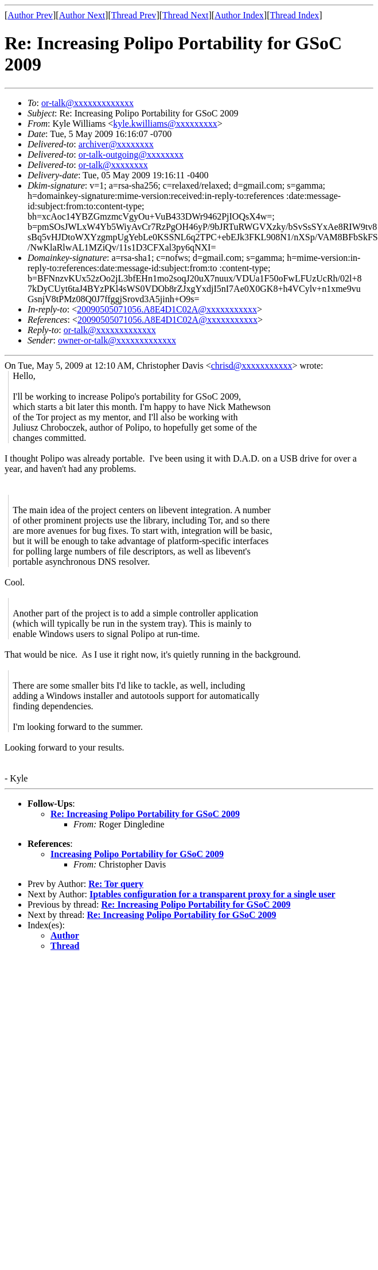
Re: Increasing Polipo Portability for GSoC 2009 (145, 814)
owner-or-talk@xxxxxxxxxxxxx (117, 340)
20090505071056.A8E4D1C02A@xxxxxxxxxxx (167, 309)
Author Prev (30, 15)
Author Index (239, 15)
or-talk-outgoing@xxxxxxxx (131, 154)
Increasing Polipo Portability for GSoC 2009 (137, 854)
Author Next (82, 15)
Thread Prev (134, 15)
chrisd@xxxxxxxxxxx (252, 365)
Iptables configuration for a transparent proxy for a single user (212, 894)
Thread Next (185, 15)
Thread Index (294, 15)
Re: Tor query (115, 884)
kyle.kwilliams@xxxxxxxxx (165, 123)
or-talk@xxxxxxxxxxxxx (87, 103)
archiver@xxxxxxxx (116, 144)
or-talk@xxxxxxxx (113, 165)
